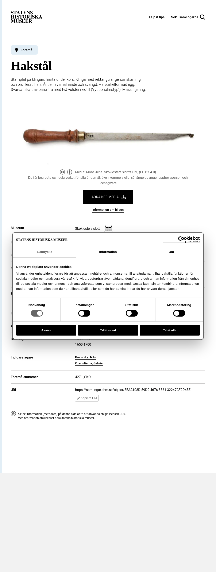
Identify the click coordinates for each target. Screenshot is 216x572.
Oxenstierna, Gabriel (89, 363)
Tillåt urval (108, 330)
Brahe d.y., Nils (85, 357)
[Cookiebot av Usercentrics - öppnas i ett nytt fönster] (181, 239)
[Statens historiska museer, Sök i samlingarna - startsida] (26, 16)
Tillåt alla (170, 330)
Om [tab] (171, 252)
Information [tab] (108, 252)
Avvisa (46, 330)
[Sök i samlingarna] (188, 17)
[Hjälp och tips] (156, 17)
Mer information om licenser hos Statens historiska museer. (56, 418)
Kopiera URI (87, 398)
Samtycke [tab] (44, 252)
